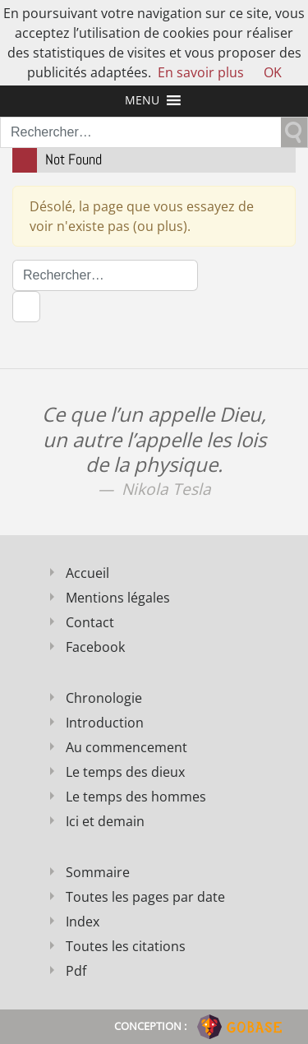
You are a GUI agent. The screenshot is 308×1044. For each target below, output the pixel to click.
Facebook (95, 647)
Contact (90, 622)
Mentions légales (118, 598)
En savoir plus (201, 72)
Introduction (105, 723)
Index (82, 921)
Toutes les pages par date (145, 897)
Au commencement (126, 747)
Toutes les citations (126, 946)
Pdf (76, 971)
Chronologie (104, 698)
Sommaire (98, 872)
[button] (142, 100)
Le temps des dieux (125, 772)
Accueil (87, 573)
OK (273, 72)
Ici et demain (105, 821)
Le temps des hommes (136, 797)
